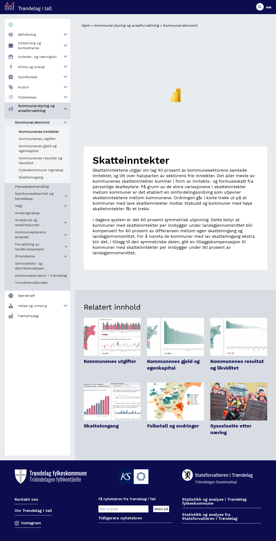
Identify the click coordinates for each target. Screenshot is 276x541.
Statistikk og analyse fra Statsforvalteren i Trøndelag (209, 517)
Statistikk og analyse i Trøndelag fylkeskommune (214, 501)
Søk (269, 7)
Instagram (31, 523)
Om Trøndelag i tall (33, 511)
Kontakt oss (26, 499)
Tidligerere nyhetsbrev (120, 518)
